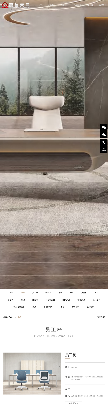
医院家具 (66, 300)
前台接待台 (50, 300)
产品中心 (64, 5)
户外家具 (76, 307)
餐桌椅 (10, 300)
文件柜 (84, 293)
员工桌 (35, 293)
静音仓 (35, 300)
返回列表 (101, 317)
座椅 (23, 293)
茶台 (34, 307)
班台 (12, 293)
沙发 (61, 293)
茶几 (72, 293)
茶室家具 (91, 307)
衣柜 (96, 293)
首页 (40, 5)
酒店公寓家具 (19, 307)
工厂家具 (96, 300)
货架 (23, 300)
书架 (62, 307)
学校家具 (81, 300)
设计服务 (90, 5)
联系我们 (102, 5)
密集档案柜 (48, 307)
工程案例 (77, 5)
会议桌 (48, 293)
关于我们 (51, 5)
